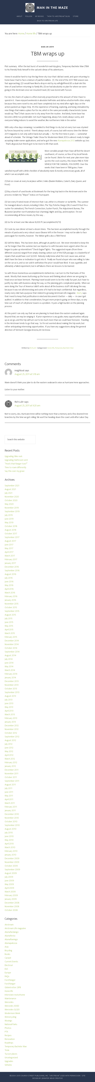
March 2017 (10, 556)
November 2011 (11, 773)
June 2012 (9, 748)
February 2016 (11, 596)
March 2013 (10, 714)
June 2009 (9, 881)
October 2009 (11, 866)
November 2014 (12, 644)
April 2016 (9, 589)
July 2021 (8, 493)
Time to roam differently (15, 467)
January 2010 (10, 855)
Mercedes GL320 (12, 1009)
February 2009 (11, 895)
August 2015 (10, 615)
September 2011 (12, 781)
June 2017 (9, 545)
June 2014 (9, 663)
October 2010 (11, 821)
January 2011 (10, 810)
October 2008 (11, 910)
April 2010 (9, 844)
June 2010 (9, 836)
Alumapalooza (11, 943)
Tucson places (11, 1054)
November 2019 (12, 508)
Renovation (10, 1039)
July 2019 (9, 515)
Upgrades (9, 1061)
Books (7, 954)
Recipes (8, 1035)
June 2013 (9, 703)
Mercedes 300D (12, 1006)
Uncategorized (11, 1057)
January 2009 (11, 899)
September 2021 (12, 486)
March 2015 (10, 633)
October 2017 (11, 534)
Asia (6, 947)
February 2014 (11, 674)
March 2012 (10, 759)
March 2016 (10, 593)
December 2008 (12, 903)
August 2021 (10, 489)
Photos (8, 1028)
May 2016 (9, 585)
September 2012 (12, 737)
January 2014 (10, 677)
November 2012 (11, 729)
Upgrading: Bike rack (13, 456)
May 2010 (9, 840)
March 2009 (10, 892)
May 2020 (9, 504)
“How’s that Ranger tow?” (16, 464)
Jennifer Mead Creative (52, 1078)
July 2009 (9, 877)
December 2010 (12, 814)
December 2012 (12, 725)
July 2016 (9, 578)
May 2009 (9, 884)
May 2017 (9, 548)
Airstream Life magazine (15, 928)
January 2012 (10, 766)
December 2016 (12, 567)
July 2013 (8, 700)
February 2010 (11, 851)
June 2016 (9, 582)
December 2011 (11, 770)
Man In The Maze (47, 7)
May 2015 (9, 626)
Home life (50, 347)
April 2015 (9, 630)
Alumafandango (12, 932)
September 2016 (12, 570)
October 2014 (11, 648)
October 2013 (11, 689)
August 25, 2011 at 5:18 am (27, 374)
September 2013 (12, 692)
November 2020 (12, 497)
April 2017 (9, 552)
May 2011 (9, 796)
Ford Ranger (10, 980)
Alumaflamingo (11, 939)
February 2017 (11, 559)
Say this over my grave (14, 471)
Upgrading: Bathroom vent (16, 460)
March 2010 (10, 847)
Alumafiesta (10, 936)
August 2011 (10, 785)
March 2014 (10, 670)
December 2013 (12, 681)
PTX (6, 1032)
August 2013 (10, 696)
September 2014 (12, 652)
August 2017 (10, 541)
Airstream (9, 925)
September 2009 (12, 869)
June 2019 (9, 519)
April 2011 (9, 799)
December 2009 (12, 858)
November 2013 (11, 685)
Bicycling (8, 950)
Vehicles (8, 1065)
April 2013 (9, 711)
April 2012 (9, 755)
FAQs (7, 976)
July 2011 (8, 788)
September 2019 (12, 511)
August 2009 (11, 873)
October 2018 (11, 526)
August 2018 (10, 530)
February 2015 (11, 637)
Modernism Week (12, 1013)
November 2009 (12, 862)
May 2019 (9, 522)
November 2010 (12, 818)
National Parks (11, 1024)
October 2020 (11, 500)
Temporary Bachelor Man (64, 347)
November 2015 (11, 604)
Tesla (7, 1050)
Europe (8, 973)
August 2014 (10, 655)
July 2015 (8, 618)
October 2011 (11, 777)
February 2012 (11, 762)
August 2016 (10, 574)
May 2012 (9, 751)
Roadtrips (9, 1043)
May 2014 (9, 666)
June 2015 (9, 622)
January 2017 (10, 563)
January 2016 (10, 600)
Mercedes (9, 1002)
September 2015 (12, 611)
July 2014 (9, 659)
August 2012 (10, 740)
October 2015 (11, 607)
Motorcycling (10, 1017)
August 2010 (10, 829)
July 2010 (9, 833)
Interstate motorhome (15, 995)
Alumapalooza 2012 (66, 140)
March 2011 (10, 803)
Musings (8, 1021)
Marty (79, 293)
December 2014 (12, 641)
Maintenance (10, 998)
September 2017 (12, 537)
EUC (6, 969)
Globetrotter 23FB (13, 987)
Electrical (8, 965)
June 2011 (9, 792)
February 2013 (11, 718)
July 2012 (8, 744)
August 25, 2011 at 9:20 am (27, 405)
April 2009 (9, 888)
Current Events (11, 962)
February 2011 (11, 807)
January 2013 (10, 722)
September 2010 (12, 825)
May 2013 (9, 707)
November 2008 (12, 906)
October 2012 (11, 733)
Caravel (8, 958)
